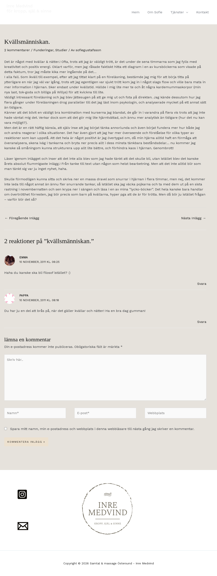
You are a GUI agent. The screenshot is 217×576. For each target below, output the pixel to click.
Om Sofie (158, 12)
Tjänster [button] (179, 12)
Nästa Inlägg (193, 218)
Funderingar (43, 50)
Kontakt (203, 12)
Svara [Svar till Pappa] (201, 322)
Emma (23, 257)
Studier (61, 50)
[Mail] (23, 526)
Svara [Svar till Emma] (201, 284)
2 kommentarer (17, 50)
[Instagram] (22, 494)
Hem (140, 12)
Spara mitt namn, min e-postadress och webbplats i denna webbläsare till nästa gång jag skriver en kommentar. (102, 429)
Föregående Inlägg (22, 218)
